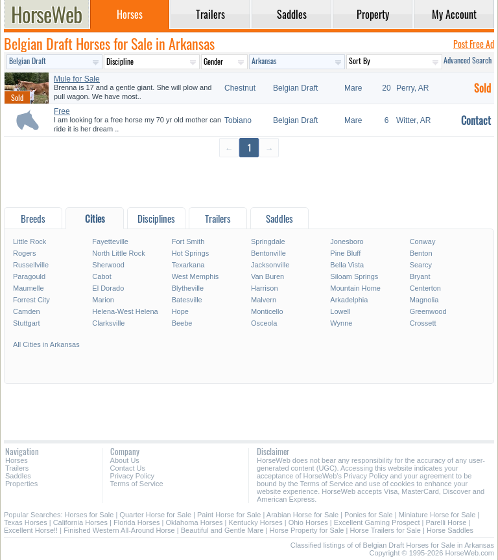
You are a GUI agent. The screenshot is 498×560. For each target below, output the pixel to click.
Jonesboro (346, 241)
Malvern (263, 300)
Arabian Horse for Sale (302, 515)
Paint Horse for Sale (229, 515)
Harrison (264, 288)
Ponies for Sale (368, 515)
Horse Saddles (450, 530)
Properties (21, 483)
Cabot (101, 276)
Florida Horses (136, 522)
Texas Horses (25, 522)
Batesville (187, 300)
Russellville (31, 265)
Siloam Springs (354, 276)
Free (62, 111)
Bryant (420, 276)
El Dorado (108, 288)
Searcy (421, 265)
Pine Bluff (345, 253)
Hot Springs (190, 253)
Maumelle (28, 288)
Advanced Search (468, 59)
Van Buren (267, 276)
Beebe (182, 323)
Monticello (267, 311)
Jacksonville (270, 265)
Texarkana (188, 265)
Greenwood (428, 311)
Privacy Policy (132, 476)
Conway (423, 241)
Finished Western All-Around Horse (119, 530)
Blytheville (188, 288)
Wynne (341, 323)
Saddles (18, 476)
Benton (421, 253)
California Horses (80, 522)
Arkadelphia (349, 300)
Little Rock (29, 241)
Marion (103, 300)
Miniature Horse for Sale (437, 515)
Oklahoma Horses (194, 522)
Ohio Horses (308, 522)
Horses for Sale (89, 515)
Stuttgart (26, 323)
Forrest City (31, 300)
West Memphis (195, 276)
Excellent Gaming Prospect (377, 522)
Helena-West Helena (125, 311)
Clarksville (108, 323)
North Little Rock (118, 253)
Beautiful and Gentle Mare (222, 530)
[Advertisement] (249, 182)
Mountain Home (355, 288)
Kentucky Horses (256, 522)
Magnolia (424, 300)
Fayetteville (110, 241)
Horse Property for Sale (307, 530)
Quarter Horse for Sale (155, 515)
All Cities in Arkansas (46, 344)
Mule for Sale (77, 79)
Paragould (29, 276)
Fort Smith (188, 241)
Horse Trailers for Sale (385, 530)
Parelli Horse (445, 522)
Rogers (24, 253)
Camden (26, 311)
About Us (124, 460)
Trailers (17, 468)
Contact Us (127, 468)
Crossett (423, 323)
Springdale (268, 241)
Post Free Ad (473, 43)
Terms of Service (136, 483)
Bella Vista (347, 265)
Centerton (425, 288)
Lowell (340, 311)
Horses (16, 460)
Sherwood (108, 265)
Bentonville (268, 253)
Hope (180, 311)
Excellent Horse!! (31, 530)
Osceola (264, 323)
